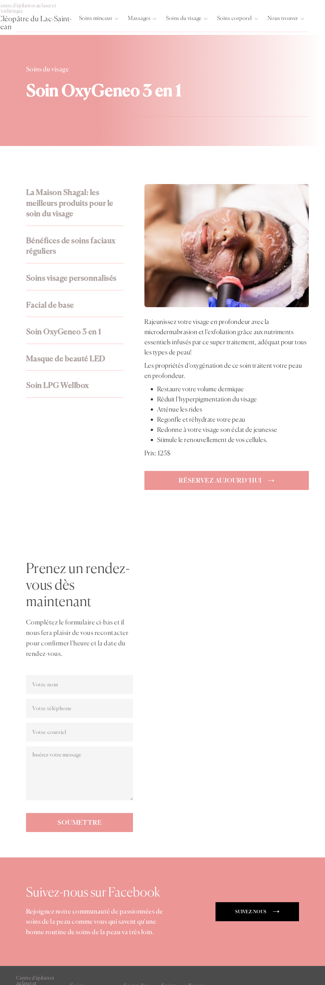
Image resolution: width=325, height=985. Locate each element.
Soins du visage (184, 18)
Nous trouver (283, 18)
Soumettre (79, 822)
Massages (139, 18)
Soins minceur (96, 18)
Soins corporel (234, 18)
